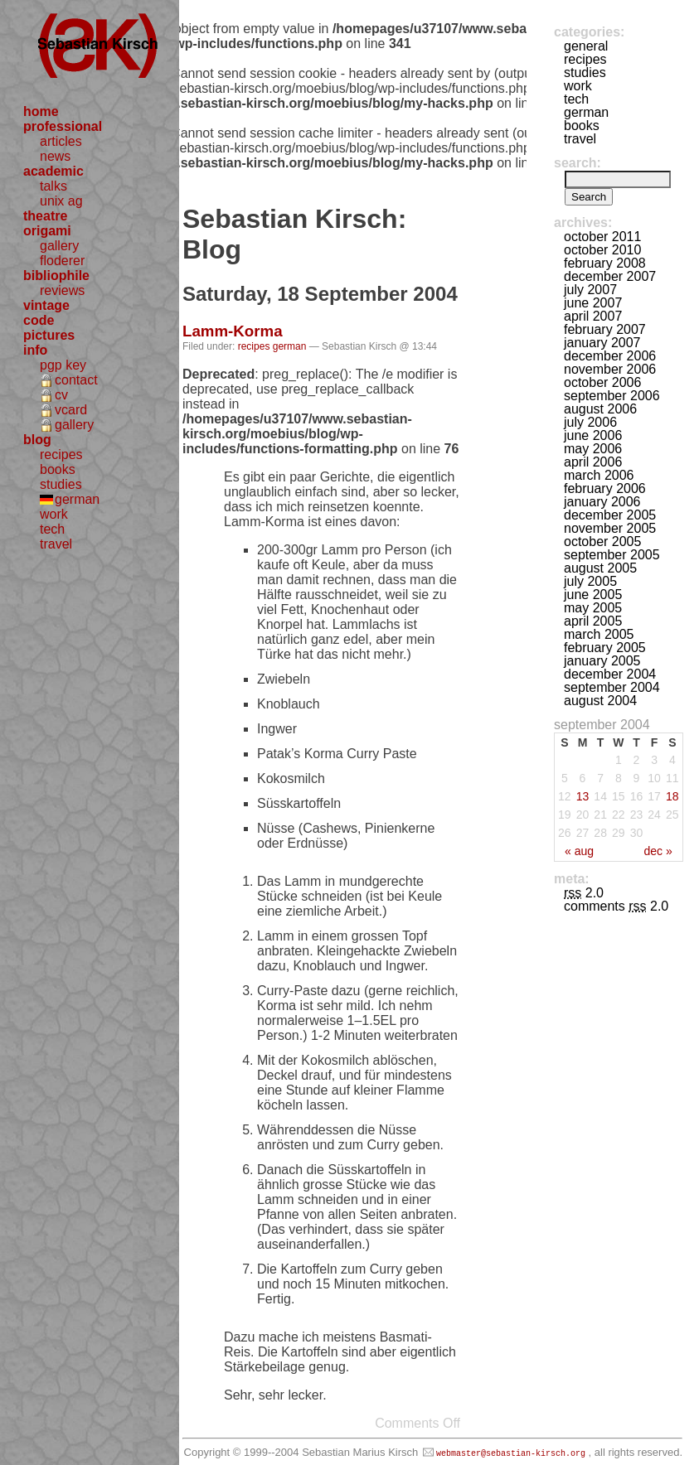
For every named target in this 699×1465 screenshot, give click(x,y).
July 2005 (590, 581)
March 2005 (599, 634)
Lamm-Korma (232, 331)
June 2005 (593, 594)
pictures (49, 335)
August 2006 (600, 409)
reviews (62, 290)
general (586, 46)
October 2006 (602, 382)
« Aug (579, 851)
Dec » (657, 851)
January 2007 (602, 343)
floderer (62, 261)
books (57, 469)
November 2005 (610, 528)
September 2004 (612, 687)
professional (62, 126)
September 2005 (612, 555)
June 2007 (593, 303)
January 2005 (602, 661)
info (35, 350)
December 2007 (610, 276)
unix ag (61, 201)
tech (52, 529)
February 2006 (605, 488)
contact (76, 380)
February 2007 (605, 329)
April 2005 (593, 621)
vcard (71, 410)
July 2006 (590, 422)
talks (53, 186)
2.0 (584, 893)
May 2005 (593, 608)
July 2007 (590, 290)
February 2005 (605, 648)
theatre (45, 216)
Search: (577, 163)
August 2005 (600, 568)
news (55, 156)
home (41, 111)
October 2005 (602, 541)
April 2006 (593, 462)
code (38, 320)
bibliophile (56, 275)
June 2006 (593, 435)
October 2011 (602, 237)
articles (61, 141)
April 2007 (593, 316)
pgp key (63, 365)
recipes (61, 454)
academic (53, 171)
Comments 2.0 (616, 906)
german (77, 499)
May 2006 (593, 449)
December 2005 (610, 515)
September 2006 (612, 396)
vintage (46, 305)
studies (61, 484)
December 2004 (610, 674)
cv (61, 395)
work (54, 514)
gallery (59, 246)
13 (583, 796)
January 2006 (602, 502)
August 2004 (600, 701)
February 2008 (605, 263)
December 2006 (610, 356)
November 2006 (610, 369)
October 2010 (602, 250)
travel (56, 544)
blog (37, 440)
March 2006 (599, 475)
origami (47, 231)
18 (672, 796)
